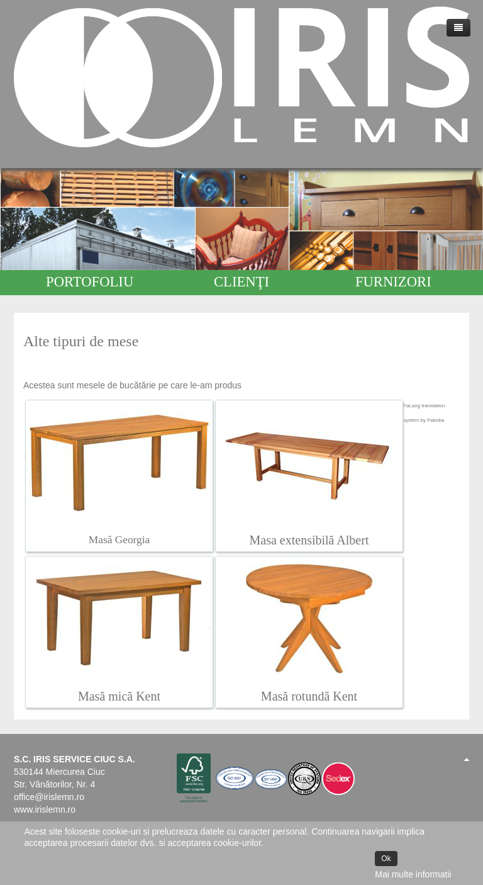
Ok (386, 858)
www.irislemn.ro (44, 809)
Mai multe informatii (413, 874)
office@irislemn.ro (49, 797)
